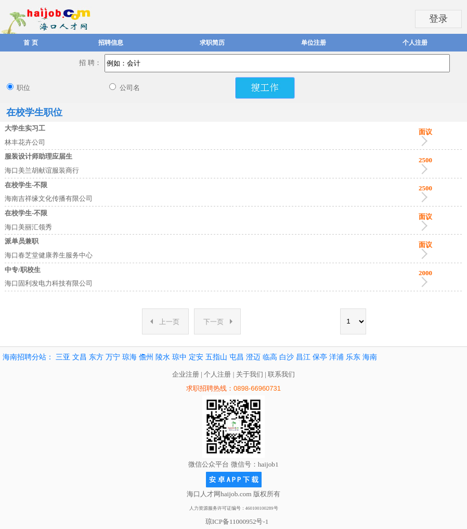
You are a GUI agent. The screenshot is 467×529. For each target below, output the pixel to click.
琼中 (179, 357)
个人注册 (415, 42)
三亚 (63, 357)
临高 (270, 357)
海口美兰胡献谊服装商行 (42, 170)
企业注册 (185, 374)
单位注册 (313, 42)
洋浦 (336, 357)
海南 (369, 357)
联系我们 (281, 374)
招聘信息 (110, 42)
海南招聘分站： (28, 357)
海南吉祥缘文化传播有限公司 (49, 198)
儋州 (146, 357)
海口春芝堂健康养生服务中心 (49, 255)
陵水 (162, 357)
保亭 (320, 357)
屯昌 (236, 357)
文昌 (79, 357)
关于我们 (249, 374)
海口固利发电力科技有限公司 (49, 283)
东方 (96, 357)
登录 (438, 19)
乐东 (353, 357)
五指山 (216, 357)
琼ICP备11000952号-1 (237, 521)
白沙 (286, 357)
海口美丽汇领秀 (28, 227)
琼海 (129, 357)
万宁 (113, 357)
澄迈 (253, 357)
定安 (196, 357)
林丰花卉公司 (25, 142)
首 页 (30, 42)
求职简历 (212, 42)
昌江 (303, 357)
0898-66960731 (257, 388)
